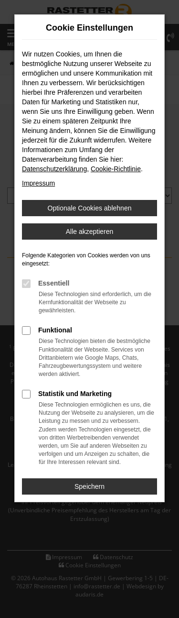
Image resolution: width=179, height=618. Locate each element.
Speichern (89, 486)
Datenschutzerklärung (54, 169)
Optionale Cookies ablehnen (90, 208)
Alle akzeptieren (90, 231)
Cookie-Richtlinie (116, 169)
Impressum (38, 183)
